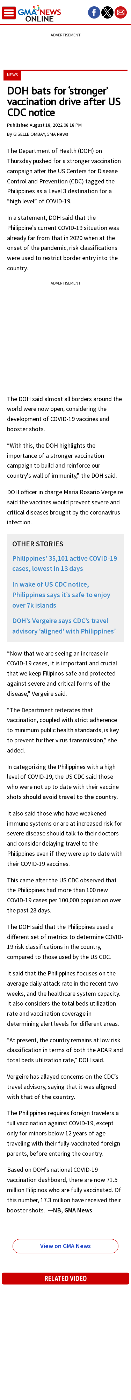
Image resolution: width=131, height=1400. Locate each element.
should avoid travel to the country (70, 797)
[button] (94, 12)
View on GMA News (65, 1246)
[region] (66, 47)
